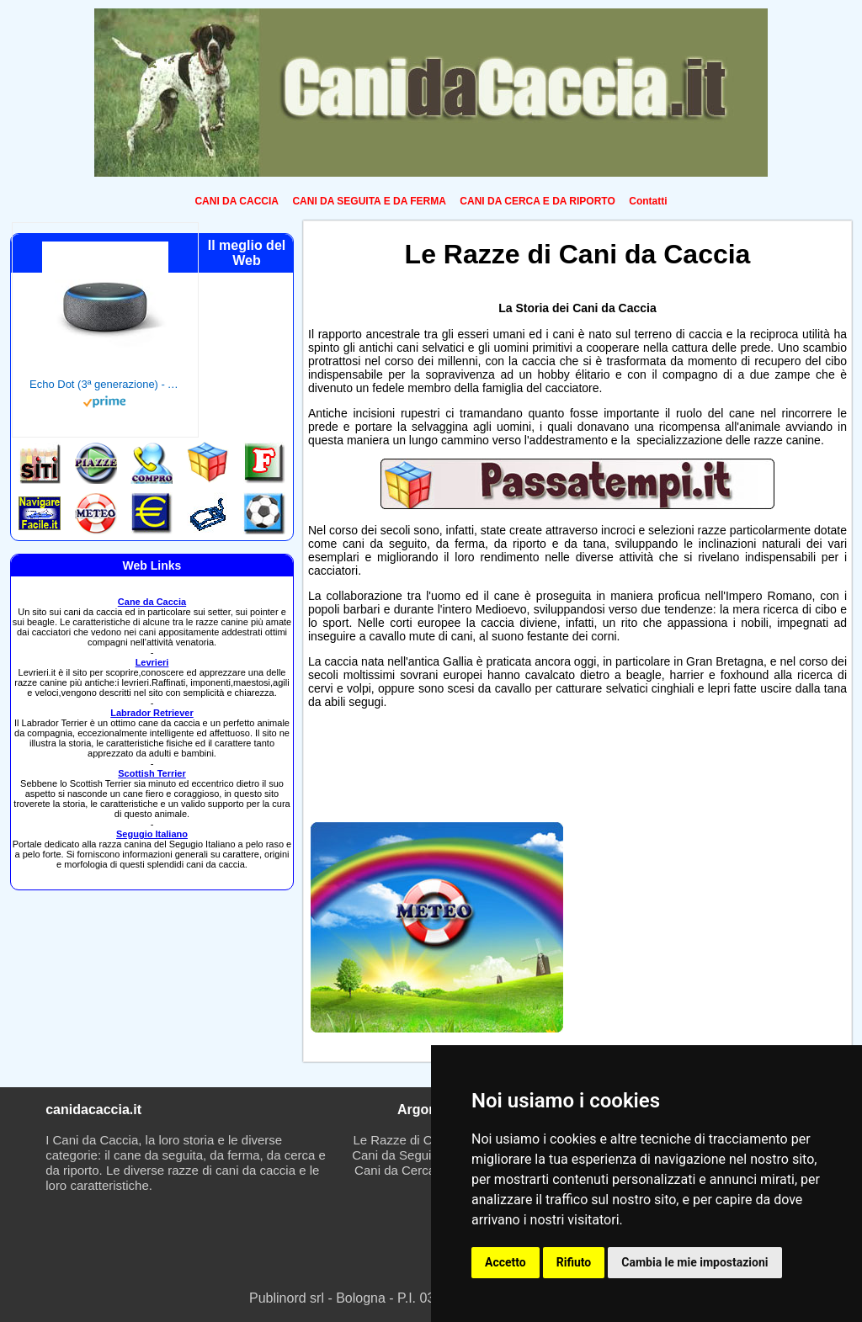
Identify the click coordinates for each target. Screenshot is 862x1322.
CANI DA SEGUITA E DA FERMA (368, 201)
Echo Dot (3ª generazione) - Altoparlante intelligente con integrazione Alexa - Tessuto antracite (105, 384)
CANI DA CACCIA (236, 201)
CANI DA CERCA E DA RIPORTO (537, 201)
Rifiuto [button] (574, 1262)
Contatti (648, 201)
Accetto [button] (505, 1262)
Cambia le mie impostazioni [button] (694, 1262)
